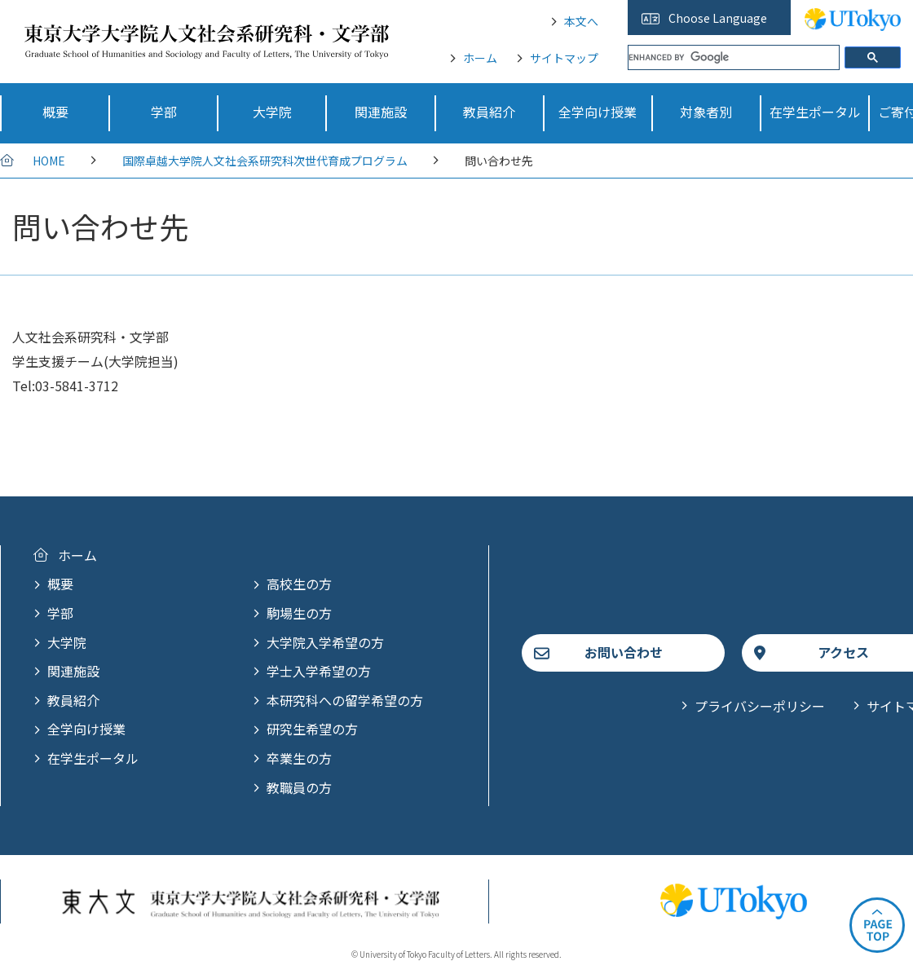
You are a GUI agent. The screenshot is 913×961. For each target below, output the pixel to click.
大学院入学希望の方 (325, 642)
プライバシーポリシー (760, 706)
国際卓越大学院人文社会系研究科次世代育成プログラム (265, 160)
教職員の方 (299, 787)
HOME (49, 160)
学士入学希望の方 (319, 671)
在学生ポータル (93, 758)
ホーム (480, 58)
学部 (60, 613)
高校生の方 (299, 583)
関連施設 (73, 671)
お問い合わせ (623, 652)
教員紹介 (73, 700)
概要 (60, 583)
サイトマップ (564, 58)
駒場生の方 (299, 613)
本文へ (581, 21)
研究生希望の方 (312, 728)
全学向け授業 (86, 728)
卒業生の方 (299, 758)
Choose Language (717, 18)
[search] (734, 57)
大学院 (66, 642)
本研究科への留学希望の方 (345, 700)
